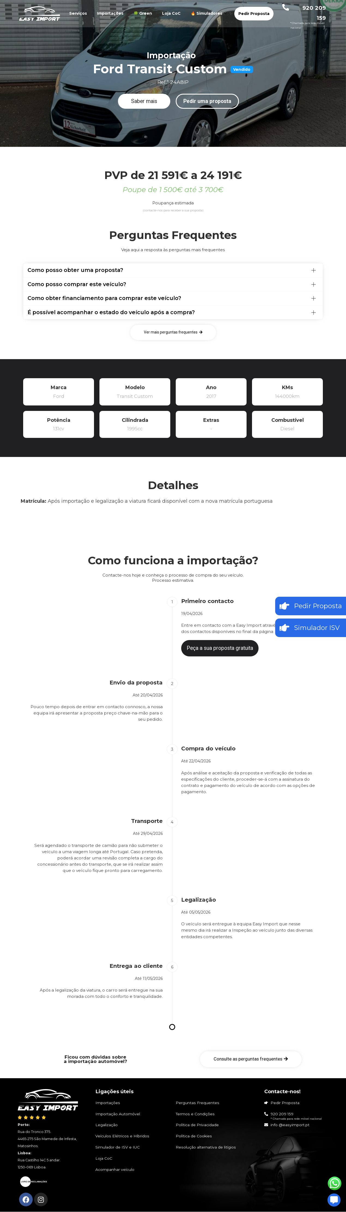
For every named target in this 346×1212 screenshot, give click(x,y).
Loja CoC (171, 13)
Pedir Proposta (253, 13)
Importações (110, 13)
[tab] (173, 270)
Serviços (78, 13)
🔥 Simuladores (209, 13)
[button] (144, 101)
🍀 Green (142, 13)
